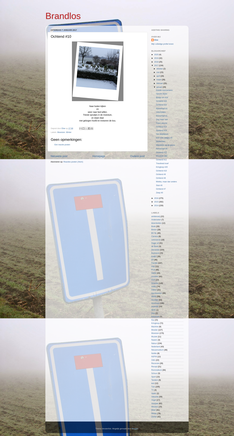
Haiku (153, 286)
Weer (153, 410)
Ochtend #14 (161, 127)
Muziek (154, 337)
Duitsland (155, 253)
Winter (68, 132)
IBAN (153, 310)
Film (153, 267)
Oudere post (137, 156)
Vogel (153, 400)
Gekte (153, 273)
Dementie (155, 250)
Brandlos (63, 16)
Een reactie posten (62, 145)
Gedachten (160, 141)
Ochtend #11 (161, 160)
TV (152, 390)
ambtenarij (155, 216)
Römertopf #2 (161, 109)
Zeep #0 (159, 193)
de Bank (154, 246)
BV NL (154, 233)
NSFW (154, 357)
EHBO (154, 257)
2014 (156, 206)
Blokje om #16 (162, 98)
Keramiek (155, 317)
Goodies (154, 277)
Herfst (153, 296)
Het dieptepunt (162, 134)
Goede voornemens (164, 90)
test (152, 383)
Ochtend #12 (161, 152)
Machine (154, 327)
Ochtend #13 (161, 130)
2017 (156, 65)
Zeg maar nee (162, 119)
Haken (154, 290)
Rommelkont (156, 370)
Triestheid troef (162, 163)
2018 (156, 62)
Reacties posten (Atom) (73, 162)
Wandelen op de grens (165, 145)
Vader (153, 393)
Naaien (154, 340)
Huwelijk (154, 306)
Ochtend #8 (161, 178)
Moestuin (61, 132)
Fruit (153, 270)
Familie (154, 263)
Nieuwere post (59, 156)
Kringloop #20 (162, 167)
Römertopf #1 (161, 116)
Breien (154, 230)
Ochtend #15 (161, 105)
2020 (156, 55)
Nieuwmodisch (157, 350)
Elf (152, 260)
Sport (153, 377)
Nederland (155, 347)
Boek (153, 226)
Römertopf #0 (161, 149)
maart (159, 80)
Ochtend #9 (161, 174)
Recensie (155, 363)
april (159, 76)
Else (156, 40)
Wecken (154, 407)
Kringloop (155, 323)
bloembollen (156, 223)
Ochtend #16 (161, 101)
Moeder (154, 330)
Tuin (153, 387)
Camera (154, 236)
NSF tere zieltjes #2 (164, 138)
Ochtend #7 (161, 189)
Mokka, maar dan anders (166, 182)
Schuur (154, 373)
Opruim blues (161, 94)
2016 (156, 198)
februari (160, 83)
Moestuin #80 (161, 156)
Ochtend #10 (161, 171)
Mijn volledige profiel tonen (162, 44)
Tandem (154, 380)
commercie (156, 240)
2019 (156, 58)
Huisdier (154, 300)
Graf (153, 280)
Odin (153, 360)
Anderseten (156, 220)
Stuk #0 (159, 185)
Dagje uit (155, 243)
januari (160, 87)
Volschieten (161, 112)
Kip (152, 320)
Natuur (154, 343)
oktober (160, 69)
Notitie (154, 353)
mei (158, 72)
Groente (154, 283)
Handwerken (156, 293)
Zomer (154, 417)
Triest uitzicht (161, 123)
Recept (154, 367)
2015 (156, 202)
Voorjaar (154, 403)
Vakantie (154, 397)
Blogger (135, 429)
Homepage (98, 156)
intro (153, 313)
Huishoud (155, 303)
